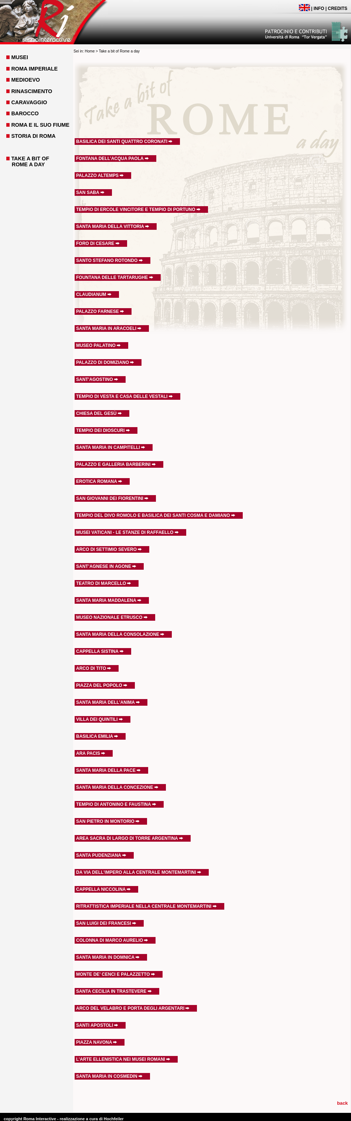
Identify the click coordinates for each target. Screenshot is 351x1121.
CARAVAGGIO (29, 102)
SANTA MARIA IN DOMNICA (108, 957)
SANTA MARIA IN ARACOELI (109, 328)
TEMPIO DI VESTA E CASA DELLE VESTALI (124, 396)
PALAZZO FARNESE (100, 311)
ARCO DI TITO (93, 668)
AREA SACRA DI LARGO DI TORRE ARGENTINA (129, 838)
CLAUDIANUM (94, 294)
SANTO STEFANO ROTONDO (109, 260)
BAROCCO (24, 113)
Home (90, 51)
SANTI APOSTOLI (97, 1025)
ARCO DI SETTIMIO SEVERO (109, 549)
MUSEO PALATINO (98, 345)
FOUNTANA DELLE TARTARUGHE (114, 277)
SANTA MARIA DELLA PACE (108, 770)
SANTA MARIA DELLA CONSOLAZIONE (120, 634)
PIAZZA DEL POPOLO (101, 685)
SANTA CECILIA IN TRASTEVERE (114, 991)
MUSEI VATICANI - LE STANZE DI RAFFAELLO (127, 532)
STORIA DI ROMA (33, 136)
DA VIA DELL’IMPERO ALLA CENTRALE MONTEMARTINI (138, 872)
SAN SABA (90, 192)
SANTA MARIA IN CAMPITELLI (110, 447)
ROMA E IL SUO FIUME (40, 125)
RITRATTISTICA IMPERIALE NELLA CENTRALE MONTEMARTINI (146, 906)
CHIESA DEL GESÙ (99, 413)
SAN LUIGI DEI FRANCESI (106, 923)
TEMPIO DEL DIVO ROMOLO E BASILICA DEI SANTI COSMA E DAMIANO (155, 515)
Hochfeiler (114, 1119)
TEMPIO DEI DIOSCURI (103, 430)
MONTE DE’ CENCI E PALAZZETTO (115, 974)
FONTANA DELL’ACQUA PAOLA (112, 158)
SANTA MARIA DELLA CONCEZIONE (117, 787)
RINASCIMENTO (31, 91)
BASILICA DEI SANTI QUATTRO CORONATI (124, 141)
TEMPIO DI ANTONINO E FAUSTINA (116, 804)
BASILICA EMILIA (97, 736)
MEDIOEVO (25, 80)
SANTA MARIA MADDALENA (109, 600)
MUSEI (19, 57)
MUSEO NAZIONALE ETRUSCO (112, 617)
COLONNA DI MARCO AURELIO (112, 940)
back (342, 1103)
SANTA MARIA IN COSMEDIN (109, 1076)
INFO (319, 8)
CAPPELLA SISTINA (100, 651)
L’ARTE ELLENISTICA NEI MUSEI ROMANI (123, 1059)
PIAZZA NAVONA (96, 1042)
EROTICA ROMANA (99, 481)
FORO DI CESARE (98, 243)
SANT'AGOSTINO (97, 379)
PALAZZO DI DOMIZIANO (105, 362)
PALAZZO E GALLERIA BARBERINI (116, 464)
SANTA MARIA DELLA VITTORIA (112, 226)
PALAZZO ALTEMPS (100, 175)
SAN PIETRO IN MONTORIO (108, 821)
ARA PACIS (90, 753)
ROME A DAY (28, 164)
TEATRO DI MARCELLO (103, 583)
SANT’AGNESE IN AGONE (106, 566)
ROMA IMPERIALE (34, 69)
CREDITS (337, 8)
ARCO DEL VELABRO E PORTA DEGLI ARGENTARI (133, 1008)
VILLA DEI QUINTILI (99, 719)
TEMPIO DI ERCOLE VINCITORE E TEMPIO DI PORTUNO (138, 209)
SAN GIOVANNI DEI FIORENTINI (112, 498)
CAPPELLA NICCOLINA (103, 889)
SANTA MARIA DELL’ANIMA (108, 702)
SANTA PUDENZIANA (101, 855)
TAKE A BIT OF (30, 158)
